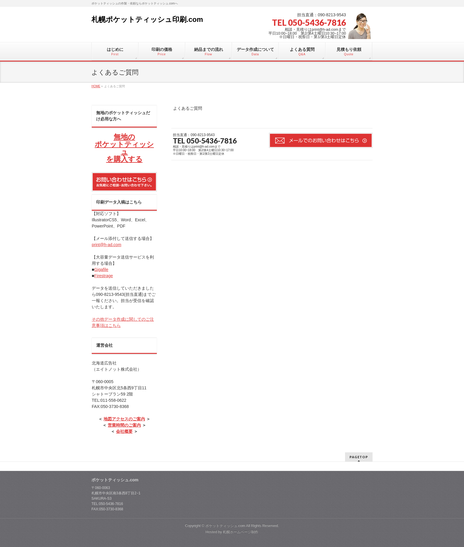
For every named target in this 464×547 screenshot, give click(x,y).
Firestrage (103, 275)
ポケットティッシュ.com (225, 526)
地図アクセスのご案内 (124, 419)
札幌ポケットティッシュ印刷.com (147, 19)
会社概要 (124, 431)
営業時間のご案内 (124, 425)
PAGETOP (358, 457)
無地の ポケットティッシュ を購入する (124, 148)
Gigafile (101, 269)
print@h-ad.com (106, 244)
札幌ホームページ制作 (240, 532)
